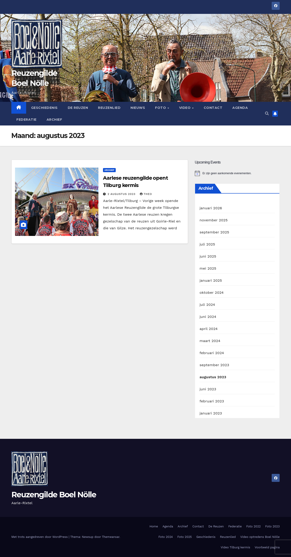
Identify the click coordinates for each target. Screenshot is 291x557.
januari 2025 (211, 280)
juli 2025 (207, 244)
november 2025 (214, 220)
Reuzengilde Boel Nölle (53, 494)
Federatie (26, 120)
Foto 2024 (165, 537)
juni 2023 (208, 389)
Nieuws (137, 108)
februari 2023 (212, 401)
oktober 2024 (212, 292)
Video (185, 108)
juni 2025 (208, 256)
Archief (54, 120)
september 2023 (214, 365)
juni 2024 (208, 316)
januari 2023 (211, 413)
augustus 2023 (213, 377)
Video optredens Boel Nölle (260, 537)
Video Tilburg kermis (235, 547)
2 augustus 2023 (122, 194)
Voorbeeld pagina (267, 547)
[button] (267, 113)
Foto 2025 (184, 537)
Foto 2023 (272, 526)
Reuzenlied (109, 108)
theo (146, 194)
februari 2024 (212, 353)
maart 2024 (210, 341)
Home (154, 526)
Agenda (240, 108)
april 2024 (209, 329)
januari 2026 (211, 208)
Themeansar (110, 537)
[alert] (237, 173)
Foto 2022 (253, 526)
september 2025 (214, 232)
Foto (161, 108)
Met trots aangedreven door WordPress (40, 537)
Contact (213, 108)
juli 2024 (207, 304)
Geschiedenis (44, 108)
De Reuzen (78, 108)
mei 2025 (208, 268)
